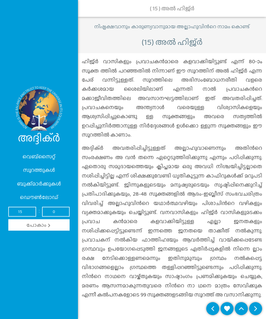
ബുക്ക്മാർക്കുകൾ (39, 184)
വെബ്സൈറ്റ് (39, 156)
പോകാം (39, 225)
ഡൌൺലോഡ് (39, 197)
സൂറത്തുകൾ (39, 170)
